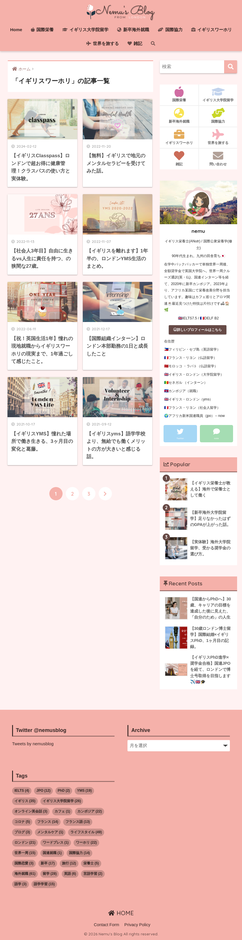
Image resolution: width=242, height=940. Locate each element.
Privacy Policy (137, 924)
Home (16, 29)
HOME (121, 913)
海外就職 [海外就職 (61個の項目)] (24, 874)
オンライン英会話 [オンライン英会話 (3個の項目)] (30, 811)
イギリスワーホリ (211, 29)
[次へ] (105, 494)
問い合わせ (218, 158)
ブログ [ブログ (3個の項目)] (22, 832)
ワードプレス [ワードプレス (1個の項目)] (56, 842)
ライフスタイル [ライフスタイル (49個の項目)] (86, 832)
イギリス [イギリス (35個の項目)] (24, 801)
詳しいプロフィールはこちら (197, 330)
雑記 (134, 43)
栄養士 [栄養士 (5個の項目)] (91, 863)
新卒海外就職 (133, 29)
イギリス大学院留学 (85, 29)
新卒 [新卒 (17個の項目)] (48, 863)
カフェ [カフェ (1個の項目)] (62, 811)
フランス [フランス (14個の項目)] (47, 822)
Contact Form (106, 924)
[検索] (230, 66)
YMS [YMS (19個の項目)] (84, 791)
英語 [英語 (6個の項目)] (70, 874)
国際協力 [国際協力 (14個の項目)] (79, 853)
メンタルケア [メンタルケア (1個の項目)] (50, 832)
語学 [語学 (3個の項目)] (20, 884)
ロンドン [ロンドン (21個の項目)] (24, 842)
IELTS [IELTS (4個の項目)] (21, 791)
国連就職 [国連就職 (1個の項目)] (52, 853)
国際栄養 (42, 29)
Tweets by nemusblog (33, 743)
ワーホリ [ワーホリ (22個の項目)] (86, 842)
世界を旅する (102, 43)
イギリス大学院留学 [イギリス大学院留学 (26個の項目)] (62, 801)
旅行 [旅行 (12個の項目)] (69, 863)
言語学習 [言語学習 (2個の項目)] (92, 874)
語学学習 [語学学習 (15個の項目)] (44, 884)
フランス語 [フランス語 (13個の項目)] (77, 822)
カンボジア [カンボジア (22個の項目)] (89, 811)
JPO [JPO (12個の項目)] (43, 791)
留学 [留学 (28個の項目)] (50, 874)
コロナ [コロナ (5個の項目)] (22, 822)
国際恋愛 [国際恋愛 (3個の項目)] (23, 863)
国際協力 (170, 29)
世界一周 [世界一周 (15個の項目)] (24, 853)
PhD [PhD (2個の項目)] (64, 791)
